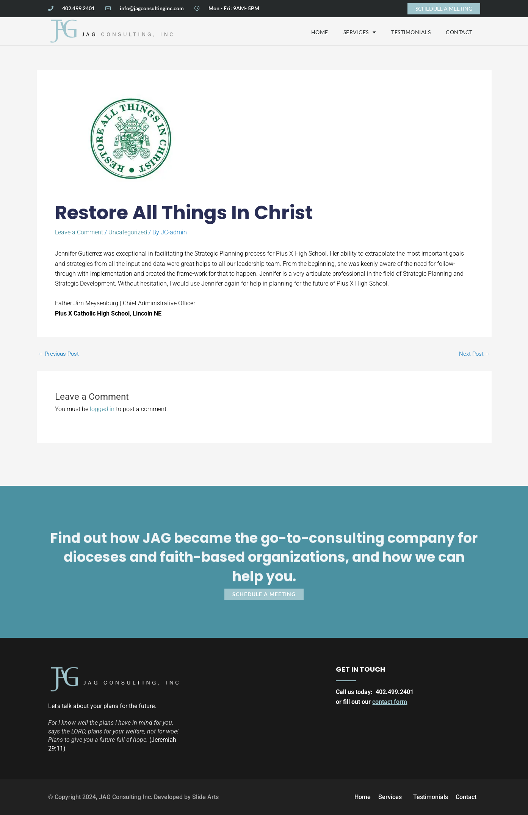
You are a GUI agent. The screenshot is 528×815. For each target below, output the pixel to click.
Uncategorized (127, 232)
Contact (459, 32)
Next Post (475, 354)
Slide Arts (205, 797)
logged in (102, 409)
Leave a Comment (79, 232)
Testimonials (411, 32)
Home (319, 32)
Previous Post (58, 354)
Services (359, 32)
